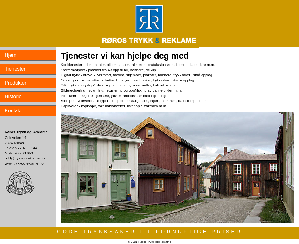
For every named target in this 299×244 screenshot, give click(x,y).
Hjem (10, 55)
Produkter (15, 82)
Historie (13, 96)
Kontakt (13, 110)
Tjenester (15, 68)
